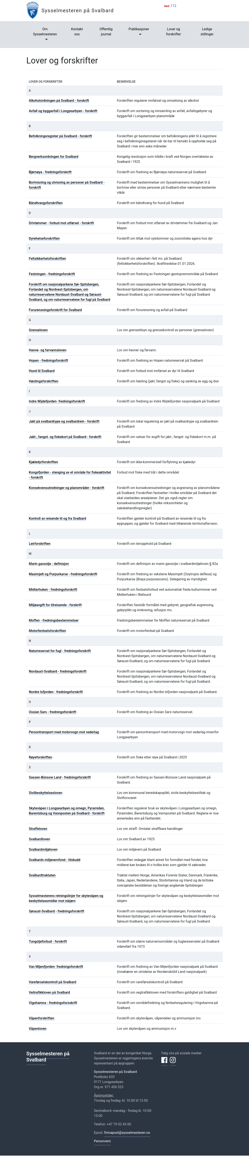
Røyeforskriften (40, 757)
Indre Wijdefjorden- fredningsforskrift (57, 401)
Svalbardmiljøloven (43, 849)
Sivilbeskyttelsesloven (46, 793)
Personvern (102, 1141)
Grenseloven (38, 330)
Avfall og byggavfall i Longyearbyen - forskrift (63, 111)
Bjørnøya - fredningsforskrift (50, 172)
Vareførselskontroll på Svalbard (52, 982)
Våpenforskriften (41, 1018)
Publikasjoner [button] (139, 29)
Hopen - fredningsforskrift (48, 360)
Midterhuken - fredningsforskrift (53, 590)
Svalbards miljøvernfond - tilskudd (54, 860)
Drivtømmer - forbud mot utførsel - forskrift (61, 223)
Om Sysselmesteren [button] (45, 31)
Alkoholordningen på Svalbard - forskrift (59, 101)
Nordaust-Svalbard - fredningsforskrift (58, 671)
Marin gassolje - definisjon (49, 564)
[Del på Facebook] (164, 1062)
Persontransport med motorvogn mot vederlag (64, 732)
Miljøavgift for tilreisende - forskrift (55, 605)
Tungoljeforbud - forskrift (48, 941)
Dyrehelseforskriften (44, 238)
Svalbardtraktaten (42, 875)
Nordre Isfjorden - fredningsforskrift (56, 692)
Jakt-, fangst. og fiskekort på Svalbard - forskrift (65, 437)
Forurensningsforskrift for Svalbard (55, 310)
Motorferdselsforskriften (47, 631)
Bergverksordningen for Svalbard (54, 157)
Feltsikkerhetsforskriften (47, 259)
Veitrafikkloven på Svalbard (49, 992)
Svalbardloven (39, 839)
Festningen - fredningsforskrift (52, 274)
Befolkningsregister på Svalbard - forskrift (60, 136)
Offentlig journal (105, 31)
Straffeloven (38, 829)
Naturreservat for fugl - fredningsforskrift (60, 651)
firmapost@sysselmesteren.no (127, 1133)
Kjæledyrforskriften (43, 462)
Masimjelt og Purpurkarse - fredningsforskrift (63, 574)
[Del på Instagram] (173, 1062)
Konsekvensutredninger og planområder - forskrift (66, 488)
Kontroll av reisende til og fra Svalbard (57, 518)
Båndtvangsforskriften (46, 203)
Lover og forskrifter (173, 31)
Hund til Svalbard (42, 371)
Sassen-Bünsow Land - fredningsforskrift (60, 777)
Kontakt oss (77, 31)
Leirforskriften (39, 544)
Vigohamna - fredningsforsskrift (53, 1003)
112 (173, 6)
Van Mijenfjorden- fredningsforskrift (56, 967)
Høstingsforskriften (43, 381)
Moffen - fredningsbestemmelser (54, 620)
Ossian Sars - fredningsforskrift (52, 712)
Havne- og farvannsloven (48, 350)
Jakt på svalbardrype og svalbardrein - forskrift (64, 421)
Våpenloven (37, 1029)
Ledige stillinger (207, 31)
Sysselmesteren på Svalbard (78, 11)
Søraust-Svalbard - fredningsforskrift (56, 911)
